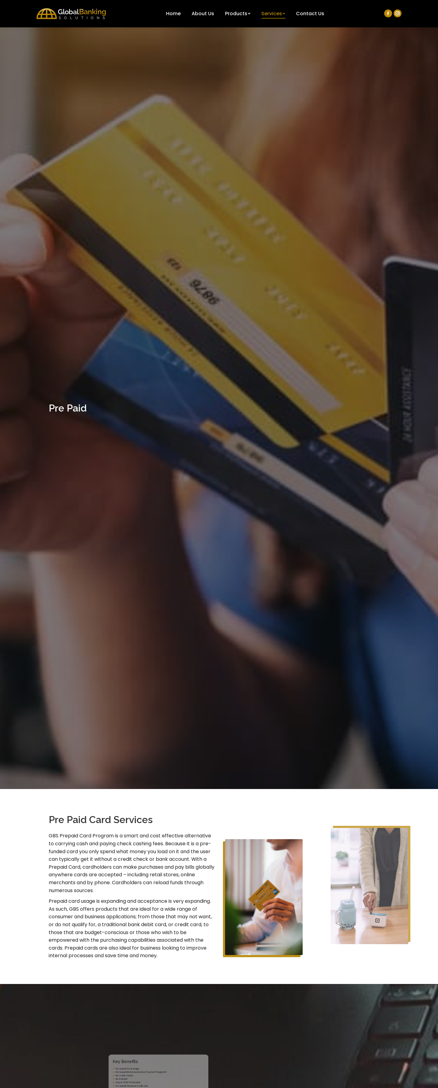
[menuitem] (173, 13)
